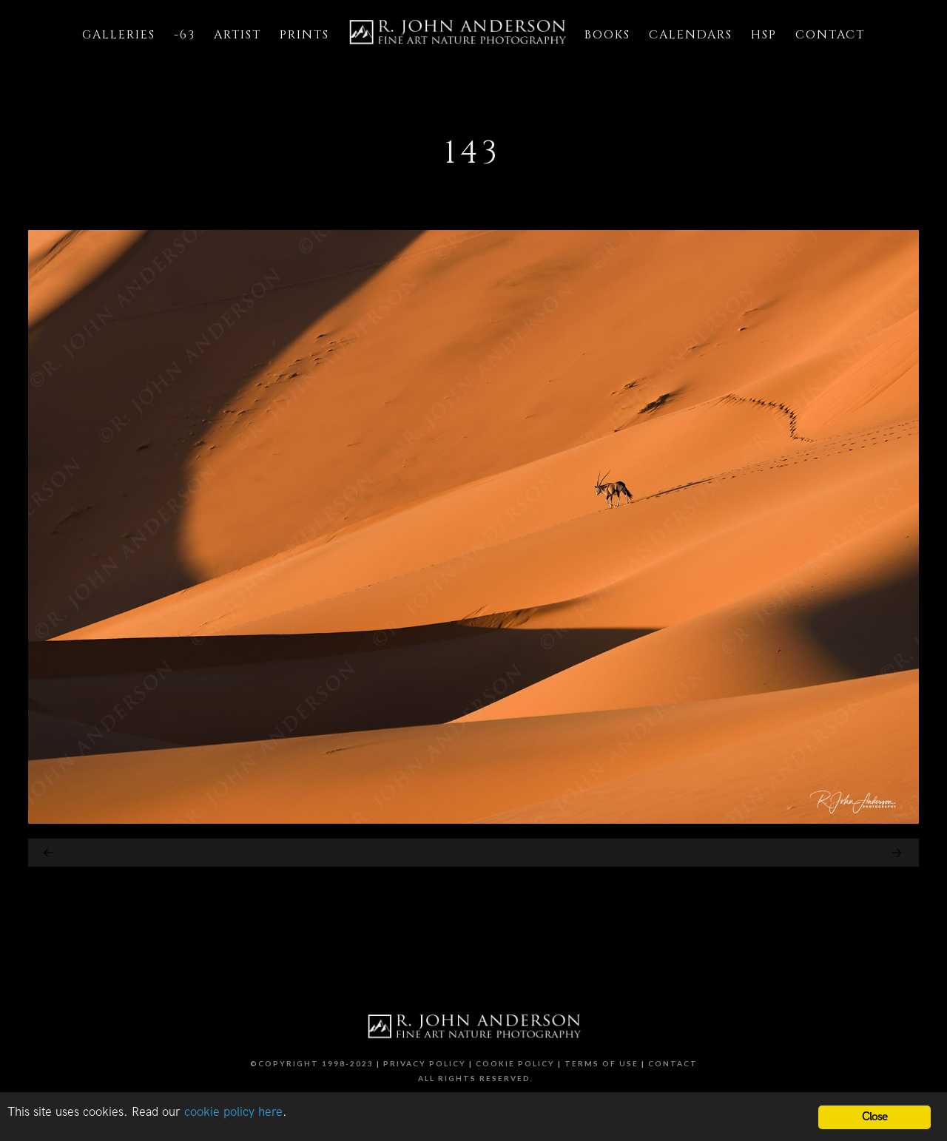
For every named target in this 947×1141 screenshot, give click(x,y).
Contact (673, 1063)
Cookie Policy (515, 1063)
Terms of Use (601, 1063)
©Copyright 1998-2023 (312, 1063)
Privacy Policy (424, 1063)
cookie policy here (233, 1112)
